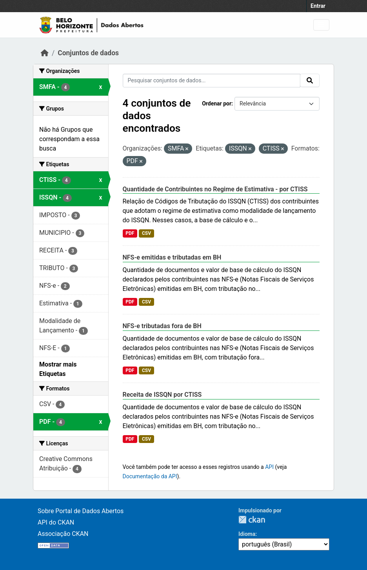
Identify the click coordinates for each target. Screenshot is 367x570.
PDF (129, 233)
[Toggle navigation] (321, 25)
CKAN (251, 520)
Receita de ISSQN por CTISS (162, 394)
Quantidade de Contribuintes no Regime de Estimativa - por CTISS (215, 189)
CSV (146, 233)
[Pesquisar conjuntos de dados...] (212, 80)
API (269, 467)
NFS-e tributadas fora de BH (162, 326)
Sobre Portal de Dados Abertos (81, 511)
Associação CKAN (63, 533)
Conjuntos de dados (88, 53)
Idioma (246, 534)
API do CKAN (56, 522)
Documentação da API (150, 476)
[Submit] (310, 80)
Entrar (318, 6)
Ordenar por (216, 103)
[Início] (45, 53)
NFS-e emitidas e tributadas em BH (172, 257)
